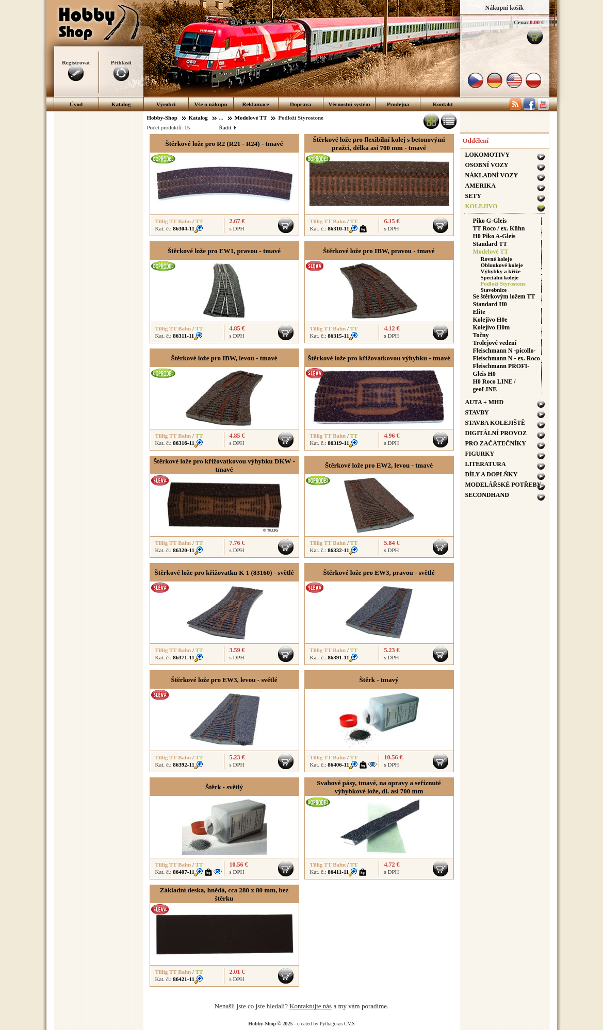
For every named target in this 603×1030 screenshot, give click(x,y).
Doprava (300, 104)
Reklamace (255, 104)
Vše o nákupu (210, 104)
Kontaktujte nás (310, 1006)
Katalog (121, 104)
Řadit (227, 127)
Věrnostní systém (349, 104)
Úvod (76, 104)
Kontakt (443, 104)
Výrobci (166, 104)
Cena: (521, 22)
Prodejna (398, 104)
